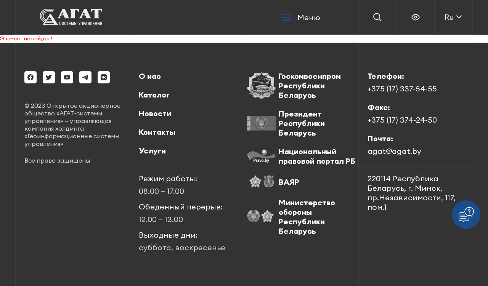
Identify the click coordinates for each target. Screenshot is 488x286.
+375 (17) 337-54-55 (402, 88)
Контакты (157, 132)
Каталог (154, 94)
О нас (150, 76)
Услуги (152, 150)
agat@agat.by (394, 151)
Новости (155, 113)
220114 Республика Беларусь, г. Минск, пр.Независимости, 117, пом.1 (412, 193)
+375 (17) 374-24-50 (402, 120)
